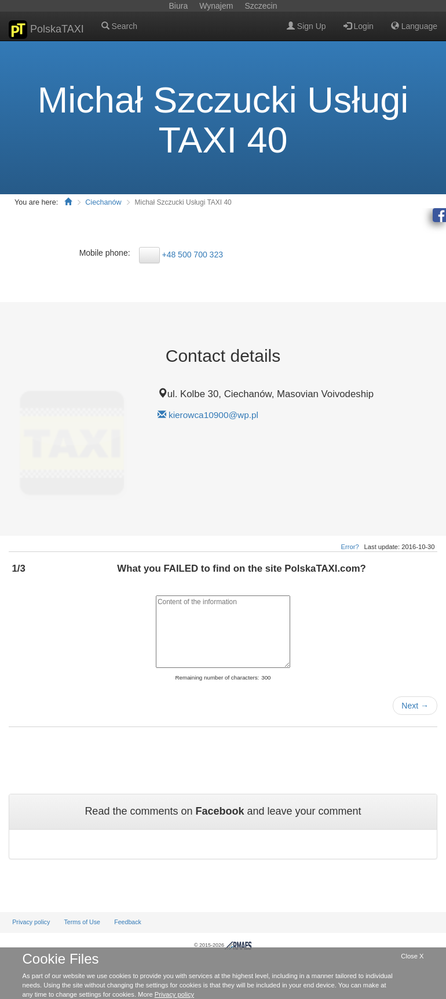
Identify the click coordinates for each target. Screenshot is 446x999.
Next (415, 705)
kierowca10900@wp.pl (213, 415)
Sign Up (306, 26)
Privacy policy (31, 921)
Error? (350, 546)
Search (119, 26)
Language (414, 26)
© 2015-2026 (223, 945)
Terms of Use (82, 921)
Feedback (127, 921)
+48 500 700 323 (192, 254)
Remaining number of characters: (217, 677)
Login (358, 26)
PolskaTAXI (46, 29)
